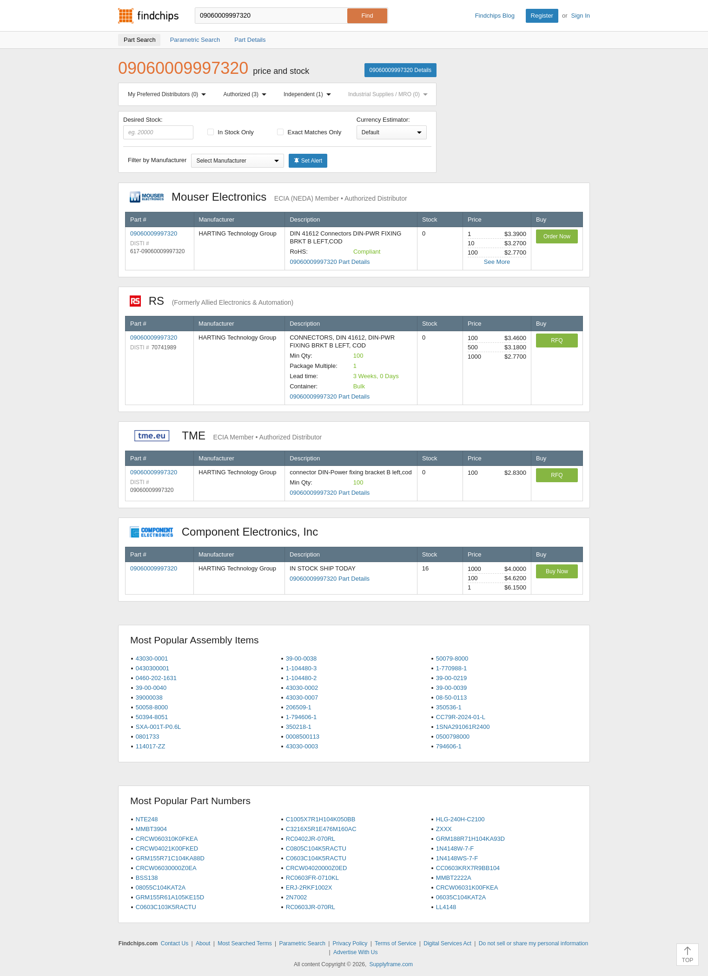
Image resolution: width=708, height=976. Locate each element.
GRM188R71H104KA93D (470, 838)
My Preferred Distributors (169, 94)
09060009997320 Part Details (330, 261)
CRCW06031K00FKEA (467, 887)
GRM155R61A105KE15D (170, 897)
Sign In (580, 15)
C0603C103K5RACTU (166, 907)
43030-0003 (302, 746)
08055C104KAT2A (160, 887)
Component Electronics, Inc (229, 531)
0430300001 (152, 668)
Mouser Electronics (268, 196)
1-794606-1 (301, 717)
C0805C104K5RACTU (316, 848)
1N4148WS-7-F (457, 858)
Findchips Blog (495, 15)
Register (542, 15)
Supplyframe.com (391, 964)
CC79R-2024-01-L (460, 717)
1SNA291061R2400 (463, 726)
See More (497, 261)
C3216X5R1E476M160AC (321, 828)
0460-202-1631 (156, 678)
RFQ (556, 340)
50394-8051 (152, 717)
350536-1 (449, 707)
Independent (309, 94)
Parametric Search (302, 943)
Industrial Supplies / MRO (389, 94)
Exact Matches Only (309, 132)
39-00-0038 (301, 658)
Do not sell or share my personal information (533, 943)
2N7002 (296, 897)
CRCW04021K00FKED (167, 848)
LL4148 (446, 907)
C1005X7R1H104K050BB (321, 819)
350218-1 (298, 726)
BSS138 (147, 877)
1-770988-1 (451, 668)
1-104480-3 (301, 668)
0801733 (147, 736)
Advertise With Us (355, 952)
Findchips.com (148, 16)
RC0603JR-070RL (310, 907)
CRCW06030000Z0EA (166, 868)
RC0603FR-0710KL (312, 877)
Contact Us (174, 943)
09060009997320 (153, 233)
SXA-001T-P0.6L (158, 726)
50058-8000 (152, 707)
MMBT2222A (453, 877)
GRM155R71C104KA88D (170, 858)
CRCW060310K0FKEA (167, 838)
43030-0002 (302, 687)
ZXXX (444, 828)
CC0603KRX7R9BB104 (468, 868)
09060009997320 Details (400, 70)
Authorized (247, 94)
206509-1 (298, 707)
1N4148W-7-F (455, 848)
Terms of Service (395, 943)
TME (226, 435)
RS (211, 301)
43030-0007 (302, 697)
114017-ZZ (150, 746)
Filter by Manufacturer (157, 160)
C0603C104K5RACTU (316, 858)
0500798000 (453, 736)
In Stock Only (230, 132)
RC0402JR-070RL (310, 838)
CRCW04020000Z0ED (316, 868)
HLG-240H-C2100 (460, 819)
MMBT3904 (151, 828)
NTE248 (147, 819)
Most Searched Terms (245, 943)
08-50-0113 (451, 697)
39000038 (149, 697)
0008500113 (302, 736)
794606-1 (449, 746)
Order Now (556, 236)
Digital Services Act (447, 943)
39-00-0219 (451, 678)
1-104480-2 (301, 678)
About (203, 943)
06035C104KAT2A (461, 897)
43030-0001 (152, 658)
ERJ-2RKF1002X (309, 887)
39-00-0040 (151, 687)
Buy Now (557, 571)
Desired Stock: (158, 127)
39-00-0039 (451, 687)
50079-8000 (452, 658)
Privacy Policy (350, 943)
